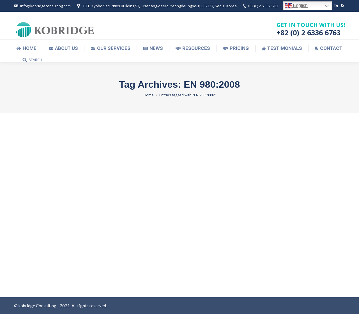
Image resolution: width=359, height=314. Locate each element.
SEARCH (35, 59)
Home (149, 94)
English (296, 6)
